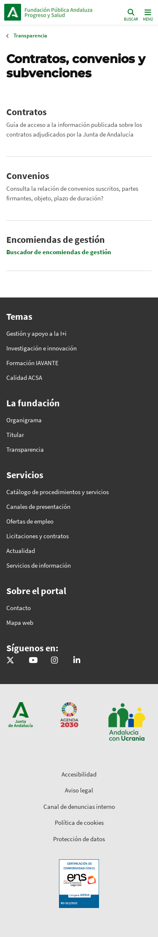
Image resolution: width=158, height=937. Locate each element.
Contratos (26, 112)
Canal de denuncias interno (79, 807)
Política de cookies (79, 822)
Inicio (61, 12)
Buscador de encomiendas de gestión (58, 252)
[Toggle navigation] (147, 14)
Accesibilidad (79, 774)
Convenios (27, 176)
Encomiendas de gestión (55, 239)
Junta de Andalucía (12, 12)
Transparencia (30, 35)
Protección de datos (79, 839)
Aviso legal (79, 790)
